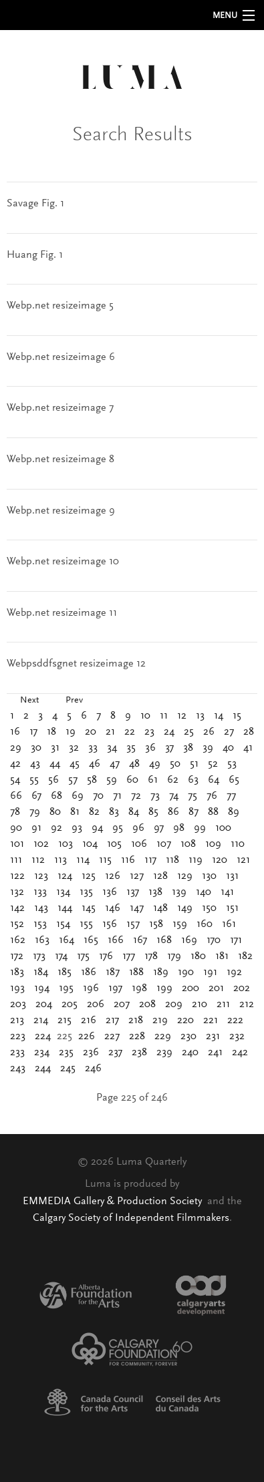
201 (216, 988)
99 (200, 828)
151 (232, 908)
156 (109, 924)
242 (240, 1052)
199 (164, 988)
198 (139, 988)
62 (172, 780)
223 (17, 1036)
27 (229, 732)
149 (184, 908)
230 (188, 1036)
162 (17, 940)
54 (15, 780)
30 (36, 748)
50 (175, 764)
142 (17, 908)
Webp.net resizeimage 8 (60, 459)
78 (15, 812)
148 (160, 908)
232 (237, 1036)
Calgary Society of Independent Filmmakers (131, 1218)
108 (188, 844)
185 (64, 972)
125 (89, 876)
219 (160, 1020)
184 (40, 972)
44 (54, 764)
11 (164, 716)
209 (173, 1004)
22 (129, 732)
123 (41, 876)
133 (40, 892)
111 (16, 860)
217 (112, 1020)
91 (36, 828)
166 (116, 940)
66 (16, 796)
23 (149, 732)
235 (66, 1052)
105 (114, 844)
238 (139, 1052)
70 (98, 796)
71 (117, 796)
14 (218, 716)
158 (156, 924)
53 (232, 764)
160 (204, 924)
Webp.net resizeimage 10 (63, 561)
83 (114, 812)
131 (232, 876)
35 (131, 748)
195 (66, 988)
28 (248, 732)
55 (34, 780)
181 (222, 956)
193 (17, 988)
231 (213, 1036)
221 (210, 1020)
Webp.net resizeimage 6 (61, 357)
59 (111, 780)
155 (86, 924)
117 (150, 860)
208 (147, 1004)
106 (139, 844)
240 (190, 1052)
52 (213, 764)
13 (200, 716)
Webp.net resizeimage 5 (60, 306)
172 (16, 956)
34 (112, 748)
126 (112, 876)
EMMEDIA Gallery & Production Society (114, 1201)
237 (115, 1052)
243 (17, 1068)
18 (51, 732)
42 (15, 764)
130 (209, 876)
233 (17, 1052)
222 (235, 1020)
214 (40, 1020)
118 (172, 860)
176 (106, 956)
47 (115, 764)
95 (117, 828)
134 (63, 892)
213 (17, 1020)
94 (97, 828)
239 (164, 1052)
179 (174, 956)
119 (195, 860)
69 (78, 796)
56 (53, 780)
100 (223, 828)
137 (132, 892)
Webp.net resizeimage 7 (60, 408)
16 (15, 732)
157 (133, 924)
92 (56, 828)
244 (43, 1068)
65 (234, 780)
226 (86, 1036)
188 (136, 972)
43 (35, 764)
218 (135, 1020)
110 (238, 844)
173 (39, 956)
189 (160, 972)
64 (213, 780)
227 (112, 1036)
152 (17, 924)
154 (63, 924)
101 (17, 844)
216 (88, 1020)
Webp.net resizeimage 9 (61, 511)
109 (213, 844)
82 (94, 812)
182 (245, 956)
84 (133, 812)
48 (134, 764)
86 (173, 812)
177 (128, 956)
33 (93, 748)
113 (60, 860)
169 (189, 940)
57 (73, 780)
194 (41, 988)
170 (214, 940)
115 (105, 860)
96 (138, 828)
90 (16, 828)
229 (162, 1036)
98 (178, 828)
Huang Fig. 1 (35, 255)
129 (184, 876)
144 (64, 908)
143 (41, 908)
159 (179, 924)
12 (181, 716)
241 (215, 1052)
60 (132, 780)
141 (227, 892)
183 (17, 972)
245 (68, 1068)
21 (110, 732)
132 (17, 892)
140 (203, 892)
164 (66, 940)
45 (75, 764)
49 (154, 764)
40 (228, 748)
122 (17, 876)
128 (160, 876)
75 (192, 796)
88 (213, 812)
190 (186, 972)
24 (169, 732)
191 (210, 972)
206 (95, 1004)
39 (208, 748)
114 (83, 860)
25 (189, 732)
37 (169, 748)
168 (164, 940)
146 (112, 908)
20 (90, 732)
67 (36, 796)
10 (145, 716)
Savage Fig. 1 (35, 203)
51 (194, 764)
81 (75, 812)
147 (137, 908)
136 (109, 892)
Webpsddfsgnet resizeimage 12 (76, 664)
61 (153, 780)
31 (55, 748)
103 (65, 844)
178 (151, 956)
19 (70, 732)
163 (42, 940)
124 (64, 876)
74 (173, 796)
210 (199, 1004)
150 (209, 908)
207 (122, 1004)
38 (188, 748)
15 (237, 716)
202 (241, 988)
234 (41, 1052)
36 (150, 748)
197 (115, 988)
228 (137, 1036)
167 (140, 940)
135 (86, 892)
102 (41, 844)
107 (163, 844)
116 (128, 860)
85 (153, 812)
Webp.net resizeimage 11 (62, 613)
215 (64, 1020)
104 (90, 844)
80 (55, 812)
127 (137, 876)
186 (88, 972)
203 (18, 1004)
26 (209, 732)
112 (38, 860)
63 (193, 780)
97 (159, 828)
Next (29, 700)
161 (229, 924)
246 (93, 1068)
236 (91, 1052)
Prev (74, 700)
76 (212, 796)
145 (89, 908)
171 (236, 940)
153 (40, 924)
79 (34, 812)
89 (233, 812)
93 (77, 828)
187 (113, 972)
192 (234, 972)
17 (33, 732)
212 (246, 1004)
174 (61, 956)
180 (198, 956)
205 (69, 1004)
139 (179, 892)
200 (190, 988)
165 (91, 940)
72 (136, 796)
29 (15, 748)
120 (219, 860)
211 (223, 1004)
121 (243, 860)
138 (155, 892)
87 (193, 812)
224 (43, 1036)
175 (83, 956)
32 (74, 748)
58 (92, 780)
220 (185, 1020)
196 (91, 988)
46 (94, 764)
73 (155, 796)
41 (248, 748)
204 (43, 1004)
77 (231, 796)
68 (56, 796)
